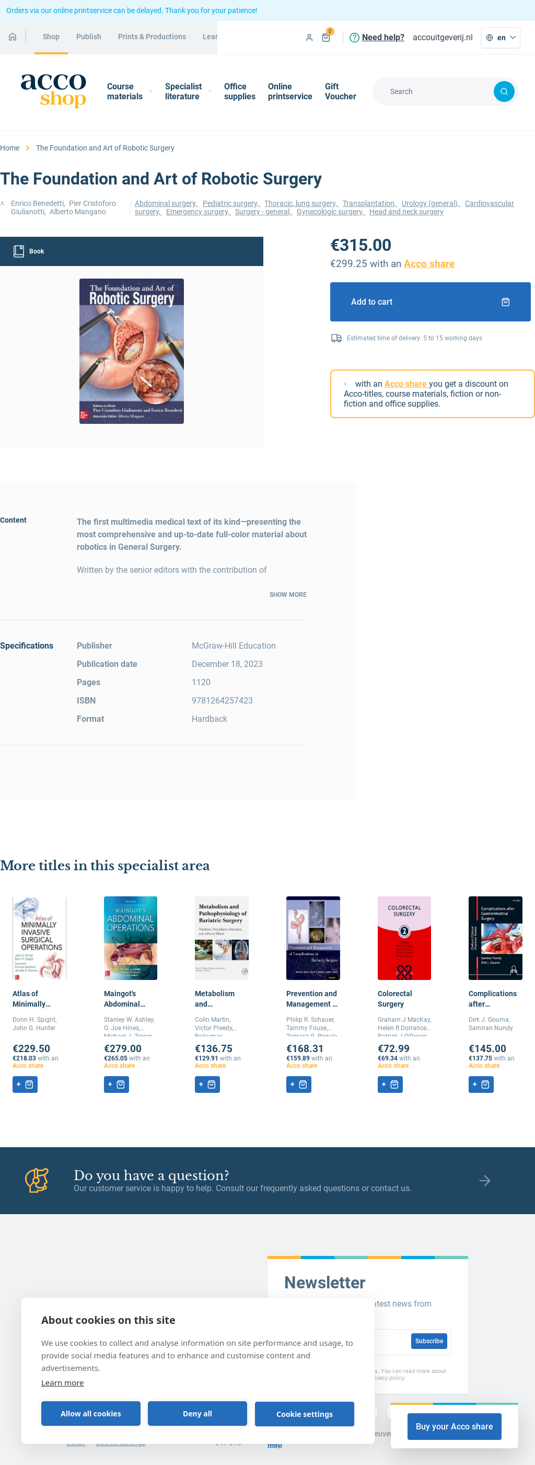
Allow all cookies (91, 1413)
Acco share (429, 264)
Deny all (197, 1413)
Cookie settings (304, 1414)
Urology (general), (431, 203)
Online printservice (290, 91)
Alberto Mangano (78, 211)
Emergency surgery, (198, 211)
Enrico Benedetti (37, 203)
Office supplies (239, 91)
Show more (288, 594)
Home (9, 148)
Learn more (62, 1382)
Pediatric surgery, (231, 203)
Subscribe (429, 1341)
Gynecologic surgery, (331, 211)
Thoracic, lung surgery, (301, 203)
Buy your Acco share (454, 1427)
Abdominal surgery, (167, 203)
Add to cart (430, 302)
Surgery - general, (264, 211)
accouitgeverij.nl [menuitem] (443, 37)
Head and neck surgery (406, 211)
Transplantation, (370, 203)
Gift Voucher (340, 91)
